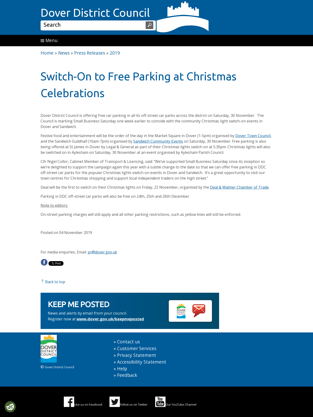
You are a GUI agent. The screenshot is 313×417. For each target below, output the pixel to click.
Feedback (127, 375)
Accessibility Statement (141, 362)
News (64, 53)
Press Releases (89, 53)
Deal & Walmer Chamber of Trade (239, 187)
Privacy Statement (136, 355)
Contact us (128, 341)
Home (47, 53)
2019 (115, 53)
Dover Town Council (253, 135)
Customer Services (136, 348)
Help (122, 368)
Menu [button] (49, 40)
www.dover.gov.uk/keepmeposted (110, 319)
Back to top (53, 281)
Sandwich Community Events (158, 141)
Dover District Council (95, 12)
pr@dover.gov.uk (102, 252)
